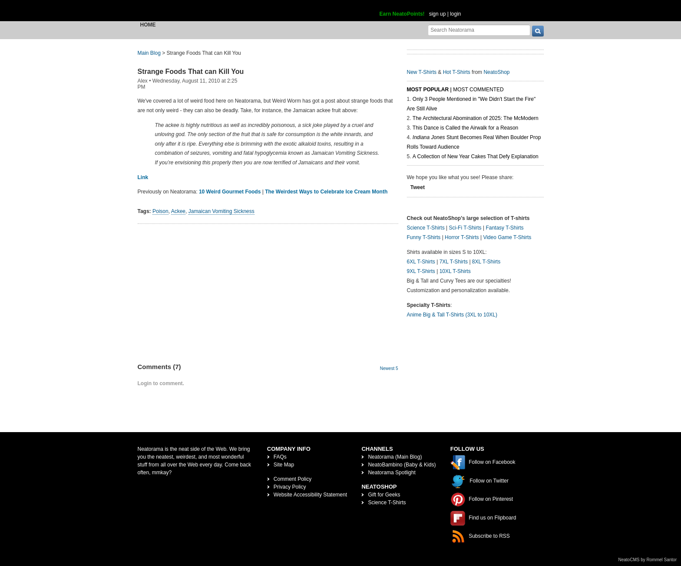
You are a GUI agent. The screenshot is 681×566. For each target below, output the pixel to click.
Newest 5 (389, 368)
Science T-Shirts (426, 228)
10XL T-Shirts (455, 271)
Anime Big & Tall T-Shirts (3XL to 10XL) (452, 315)
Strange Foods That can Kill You (191, 71)
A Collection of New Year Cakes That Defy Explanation (476, 156)
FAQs (280, 457)
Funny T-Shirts (424, 237)
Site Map (284, 465)
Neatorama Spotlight (391, 472)
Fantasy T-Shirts (504, 228)
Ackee (178, 211)
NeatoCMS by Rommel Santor (647, 559)
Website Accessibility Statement (310, 495)
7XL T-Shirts (454, 262)
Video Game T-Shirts (507, 237)
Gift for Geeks (384, 495)
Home (148, 25)
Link (143, 177)
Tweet (417, 187)
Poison (160, 211)
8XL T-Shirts (486, 262)
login (455, 14)
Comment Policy (292, 479)
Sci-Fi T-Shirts (465, 228)
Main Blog (149, 53)
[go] (538, 31)
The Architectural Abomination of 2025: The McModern (476, 118)
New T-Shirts (421, 72)
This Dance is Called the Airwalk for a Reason (465, 128)
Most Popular (428, 90)
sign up (437, 14)
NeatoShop (496, 72)
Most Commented (478, 90)
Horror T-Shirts (462, 237)
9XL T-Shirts (421, 271)
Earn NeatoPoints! (402, 14)
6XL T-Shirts (421, 262)
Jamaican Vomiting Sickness (221, 211)
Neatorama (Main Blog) (395, 457)
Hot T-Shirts (456, 72)
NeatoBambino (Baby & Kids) (402, 465)
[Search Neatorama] (479, 29)
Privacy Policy (290, 487)
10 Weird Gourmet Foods (230, 192)
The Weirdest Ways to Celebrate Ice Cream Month (326, 192)
